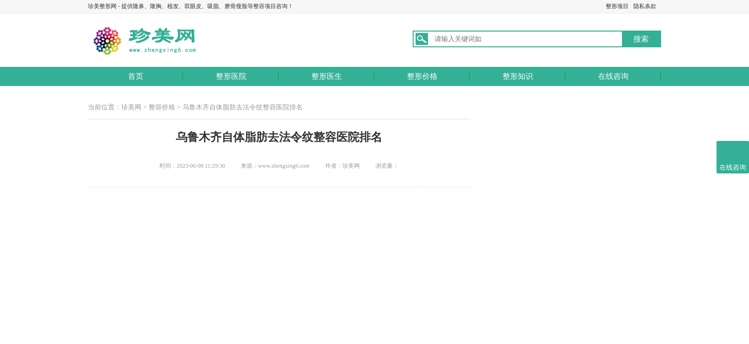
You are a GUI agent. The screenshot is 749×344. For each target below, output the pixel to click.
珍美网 (131, 107)
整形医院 (231, 76)
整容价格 (162, 107)
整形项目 (617, 6)
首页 (135, 76)
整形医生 (326, 76)
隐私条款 (644, 6)
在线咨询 (613, 76)
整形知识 (518, 76)
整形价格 (422, 76)
